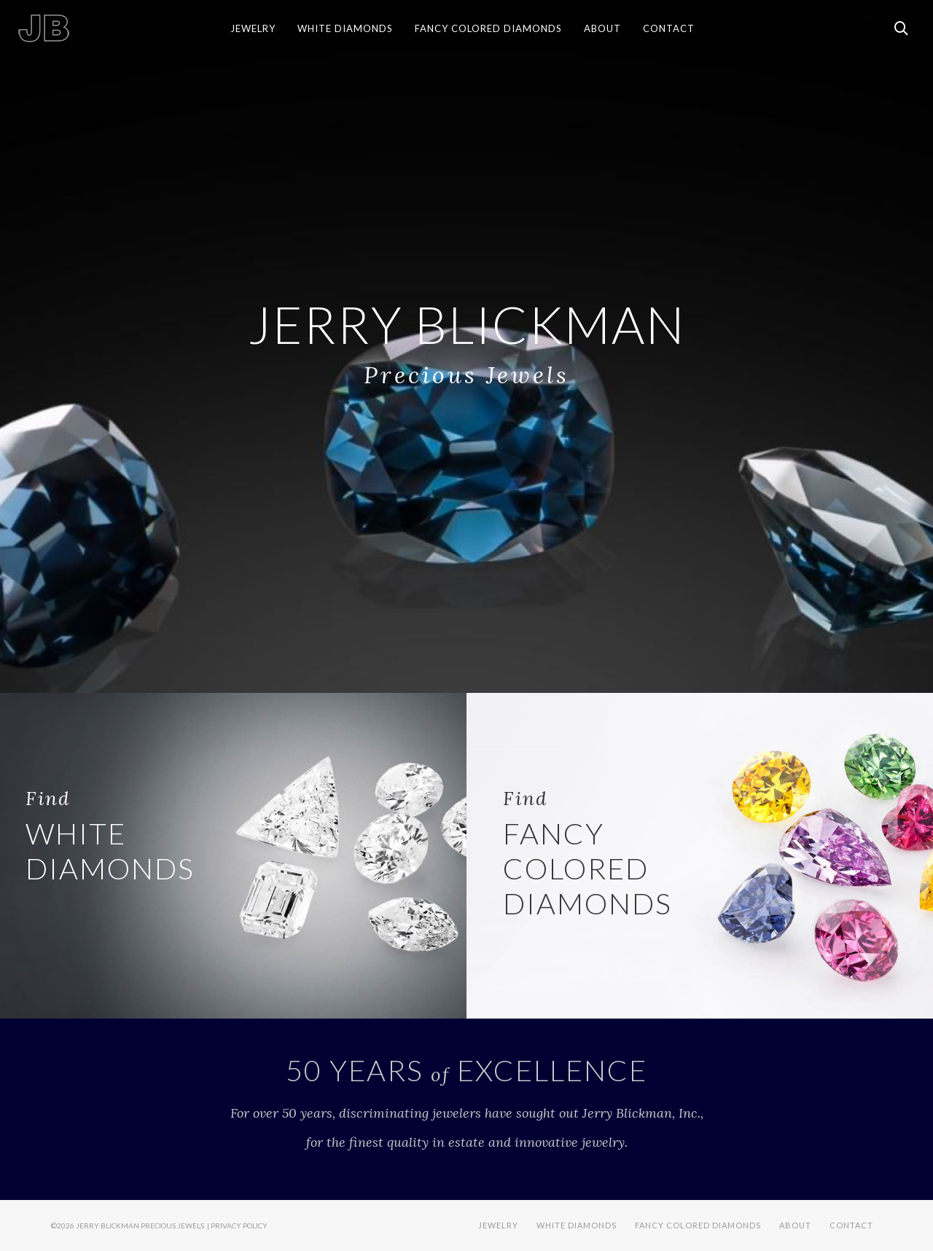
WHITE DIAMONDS (110, 836)
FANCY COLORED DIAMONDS (587, 853)
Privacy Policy (239, 1225)
